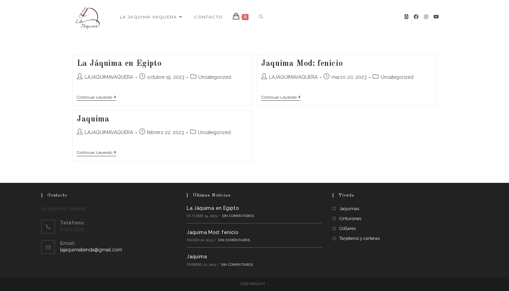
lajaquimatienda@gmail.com (91, 249)
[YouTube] (436, 16)
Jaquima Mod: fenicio (302, 64)
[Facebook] (416, 16)
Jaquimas (349, 208)
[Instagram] (426, 16)
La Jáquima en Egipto (119, 64)
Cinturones (350, 218)
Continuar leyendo (96, 97)
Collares (347, 228)
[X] (406, 16)
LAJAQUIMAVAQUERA (109, 77)
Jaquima (93, 119)
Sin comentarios (238, 216)
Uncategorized (214, 77)
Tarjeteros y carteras (359, 238)
